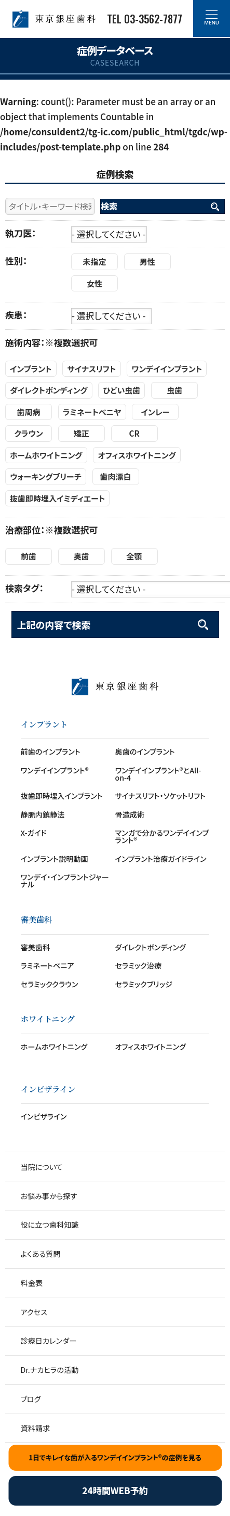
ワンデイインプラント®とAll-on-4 (158, 774)
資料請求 (35, 1428)
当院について (42, 1167)
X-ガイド (34, 832)
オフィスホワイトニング (150, 1046)
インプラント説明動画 (54, 858)
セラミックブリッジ (143, 984)
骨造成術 (130, 814)
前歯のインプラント (50, 751)
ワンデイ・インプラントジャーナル (65, 880)
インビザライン (44, 1116)
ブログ (31, 1399)
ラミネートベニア (47, 965)
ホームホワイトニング (54, 1046)
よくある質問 (41, 1254)
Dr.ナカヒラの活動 (50, 1370)
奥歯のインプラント (145, 751)
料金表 (32, 1283)
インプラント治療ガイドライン (161, 858)
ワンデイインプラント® (55, 770)
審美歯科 (35, 947)
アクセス (34, 1312)
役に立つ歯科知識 (50, 1224)
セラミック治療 (138, 965)
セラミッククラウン (49, 984)
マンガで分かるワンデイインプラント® (162, 836)
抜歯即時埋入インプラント (62, 796)
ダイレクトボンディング (150, 947)
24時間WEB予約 (114, 1490)
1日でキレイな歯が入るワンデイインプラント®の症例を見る (115, 1457)
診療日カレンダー (49, 1340)
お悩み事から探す (49, 1196)
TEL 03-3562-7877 (144, 19)
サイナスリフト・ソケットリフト (160, 796)
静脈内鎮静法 (43, 814)
